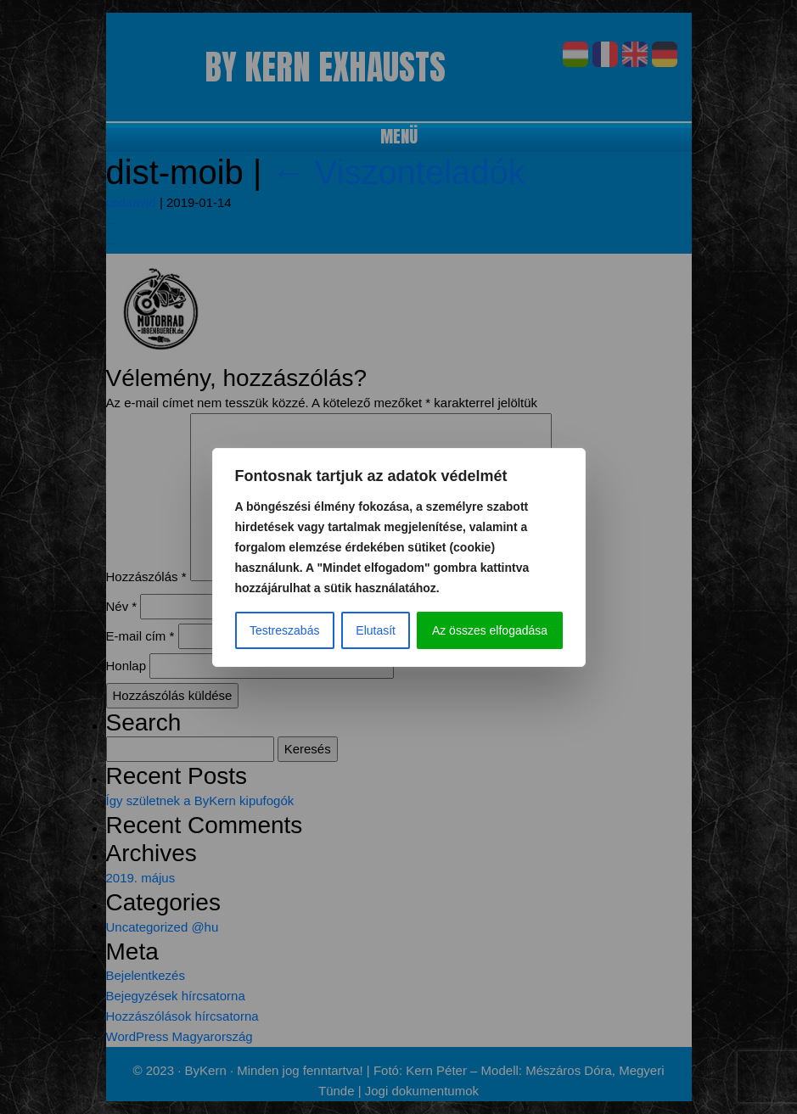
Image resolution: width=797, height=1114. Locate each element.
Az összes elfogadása (489, 630)
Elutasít (376, 630)
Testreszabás (284, 630)
